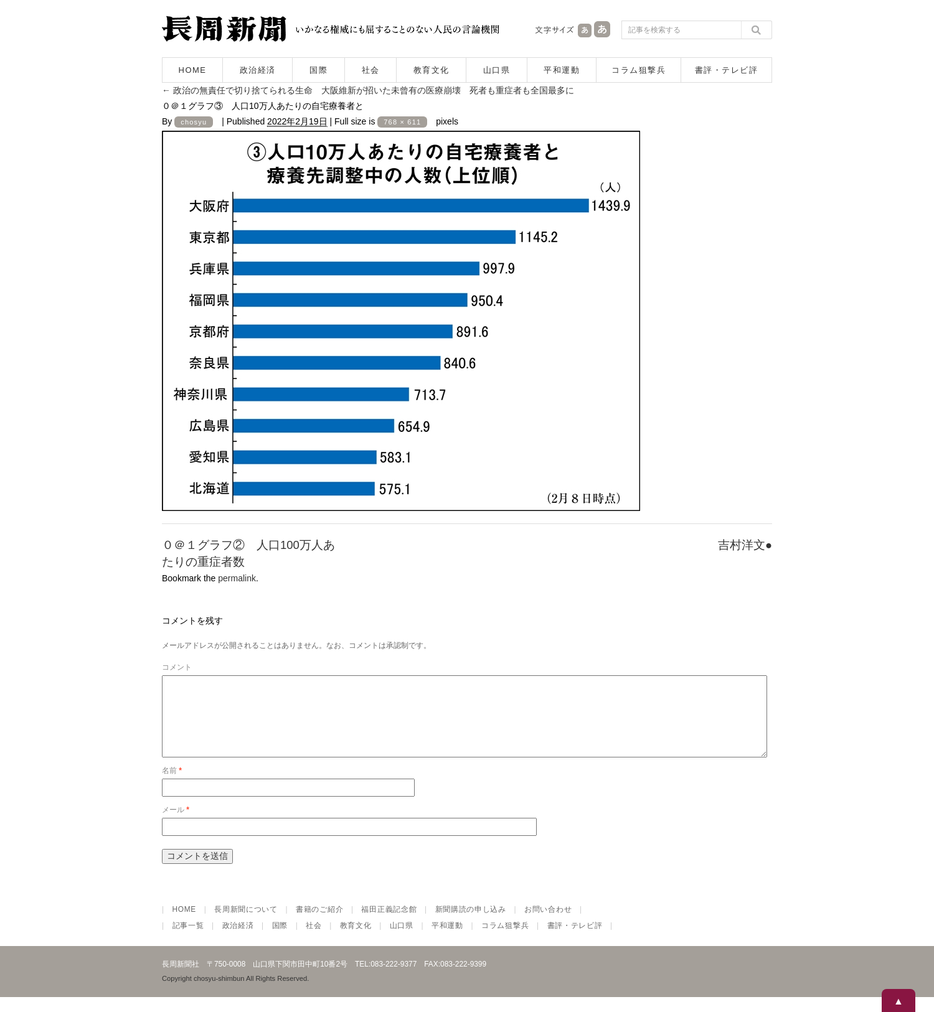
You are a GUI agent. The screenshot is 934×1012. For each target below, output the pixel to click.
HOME (193, 70)
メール (175, 824)
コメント (177, 667)
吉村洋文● (745, 544)
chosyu (194, 122)
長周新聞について (246, 924)
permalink (237, 578)
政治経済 (258, 70)
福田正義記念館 (389, 924)
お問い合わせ (548, 924)
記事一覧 (188, 940)
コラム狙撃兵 (638, 70)
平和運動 (562, 70)
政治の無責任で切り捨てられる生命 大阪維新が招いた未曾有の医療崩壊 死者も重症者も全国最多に (368, 90)
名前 (172, 785)
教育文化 (431, 70)
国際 (318, 70)
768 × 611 (402, 122)
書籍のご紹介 (319, 924)
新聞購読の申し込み (470, 924)
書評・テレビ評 (726, 70)
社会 (371, 70)
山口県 (497, 70)
